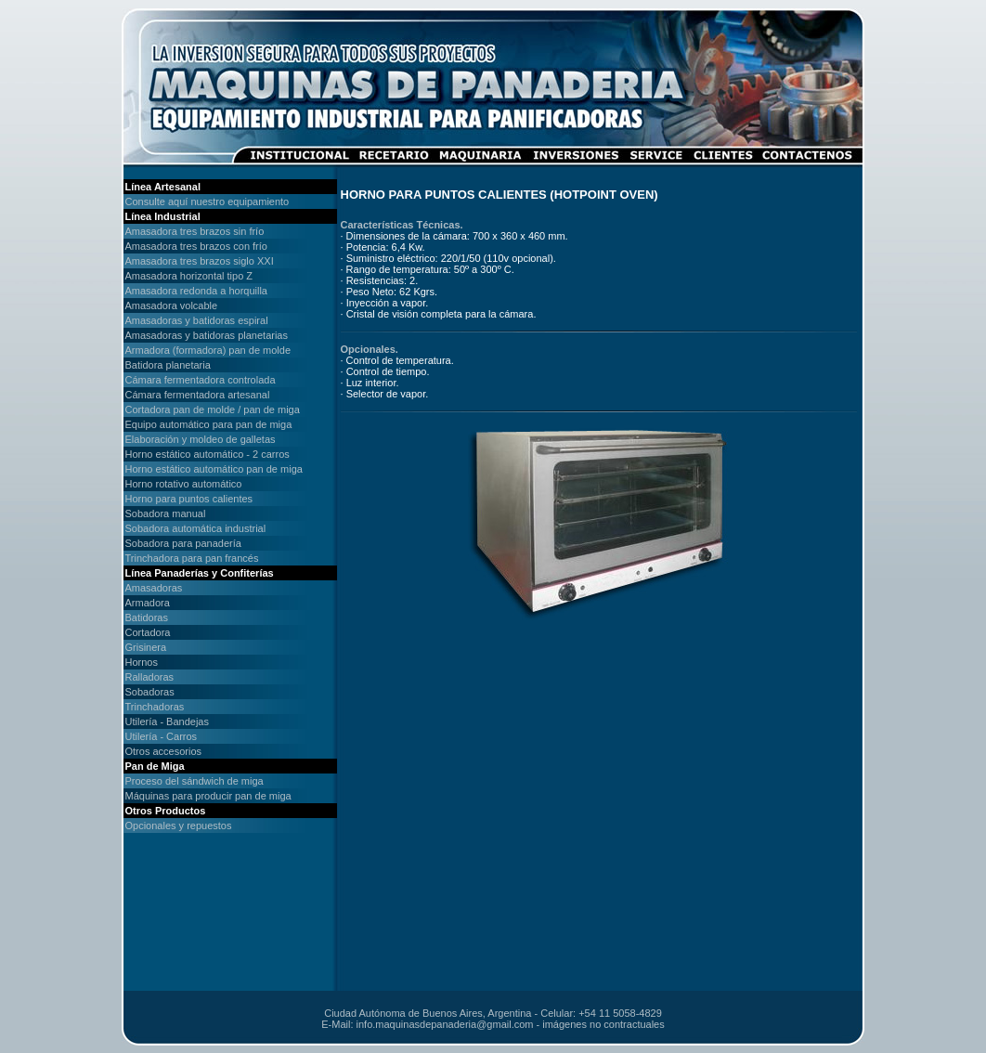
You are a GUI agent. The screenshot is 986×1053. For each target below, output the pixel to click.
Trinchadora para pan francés (192, 558)
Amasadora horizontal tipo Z (189, 275)
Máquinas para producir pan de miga (208, 795)
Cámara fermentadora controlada (200, 379)
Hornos (141, 662)
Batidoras (146, 617)
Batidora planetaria (168, 364)
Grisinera (146, 647)
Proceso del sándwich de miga (194, 780)
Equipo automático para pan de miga (208, 424)
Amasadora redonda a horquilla (196, 290)
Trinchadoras (155, 706)
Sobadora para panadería (183, 543)
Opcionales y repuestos (178, 825)
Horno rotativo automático (183, 483)
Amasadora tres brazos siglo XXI (199, 260)
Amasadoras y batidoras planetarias (206, 335)
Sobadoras (150, 691)
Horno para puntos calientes (189, 498)
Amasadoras (154, 587)
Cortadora (148, 632)
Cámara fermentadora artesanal (197, 394)
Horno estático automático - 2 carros (207, 454)
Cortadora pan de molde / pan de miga (212, 409)
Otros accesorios (163, 751)
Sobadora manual (165, 513)
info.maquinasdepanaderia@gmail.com (445, 1024)
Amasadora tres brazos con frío (196, 246)
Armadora (147, 602)
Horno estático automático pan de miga (214, 468)
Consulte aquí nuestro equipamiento (207, 201)
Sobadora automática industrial (195, 528)
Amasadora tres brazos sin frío (195, 231)
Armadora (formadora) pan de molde (208, 350)
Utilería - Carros (161, 736)
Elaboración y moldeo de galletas (200, 439)
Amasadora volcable (171, 305)
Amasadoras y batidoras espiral (196, 320)
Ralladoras (150, 676)
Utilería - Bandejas (167, 721)
